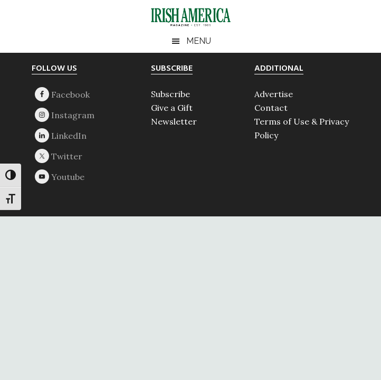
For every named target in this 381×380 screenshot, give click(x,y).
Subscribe (170, 94)
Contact (271, 107)
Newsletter (174, 121)
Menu (198, 41)
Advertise (273, 94)
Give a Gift (172, 107)
